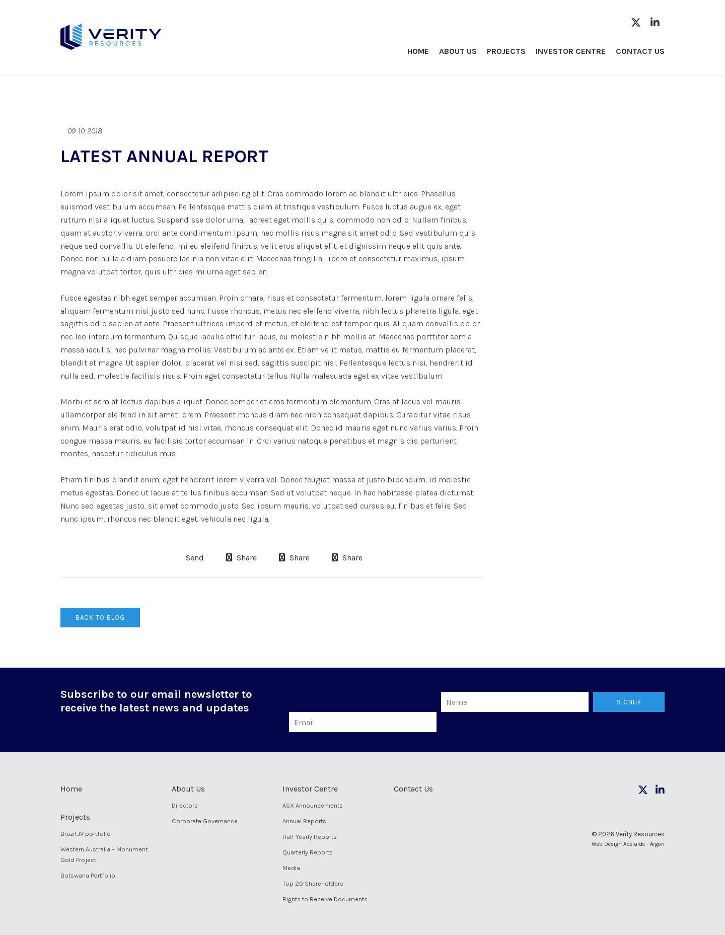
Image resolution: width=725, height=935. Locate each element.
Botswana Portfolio (87, 875)
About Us (458, 51)
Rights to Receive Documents (325, 899)
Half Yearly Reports (309, 836)
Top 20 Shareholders (312, 883)
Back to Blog (100, 617)
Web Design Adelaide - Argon (628, 844)
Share (241, 557)
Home (418, 51)
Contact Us (640, 51)
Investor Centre (571, 51)
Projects (506, 51)
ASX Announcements (312, 805)
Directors (185, 805)
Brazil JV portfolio (85, 833)
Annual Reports (304, 821)
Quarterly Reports (307, 852)
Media (291, 868)
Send (194, 558)
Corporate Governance (205, 821)
